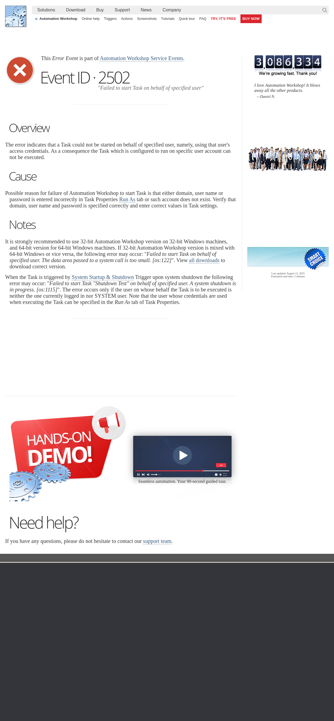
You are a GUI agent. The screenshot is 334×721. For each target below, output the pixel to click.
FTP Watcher (170, 590)
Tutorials (167, 19)
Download (75, 10)
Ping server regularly (269, 677)
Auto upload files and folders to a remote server (50, 671)
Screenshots (147, 19)
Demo (116, 629)
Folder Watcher (172, 584)
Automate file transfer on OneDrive (281, 665)
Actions (127, 19)
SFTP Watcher (171, 597)
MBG (213, 610)
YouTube (112, 701)
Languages (19, 584)
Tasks (116, 603)
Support (122, 10)
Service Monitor (172, 629)
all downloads (204, 260)
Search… (325, 10)
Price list (216, 603)
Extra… (165, 643)
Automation (123, 569)
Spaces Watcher (173, 623)
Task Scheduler (172, 577)
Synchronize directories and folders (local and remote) (55, 665)
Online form (276, 584)
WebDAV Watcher (174, 603)
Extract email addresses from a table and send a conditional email (166, 665)
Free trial (61, 577)
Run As (127, 199)
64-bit (58, 610)
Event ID (123, 558)
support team (157, 541)
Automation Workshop (58, 19)
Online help (91, 19)
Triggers (110, 19)
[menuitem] (46, 10)
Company (172, 10)
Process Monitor (173, 636)
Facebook (130, 701)
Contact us (275, 577)
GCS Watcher (171, 616)
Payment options (223, 597)
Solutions (46, 10)
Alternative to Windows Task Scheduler (43, 677)
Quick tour (187, 19)
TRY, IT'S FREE (223, 19)
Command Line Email (72, 590)
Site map (17, 590)
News (146, 10)
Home (16, 569)
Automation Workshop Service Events (141, 58)
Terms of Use (21, 577)
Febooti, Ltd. (15, 16)
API (114, 610)
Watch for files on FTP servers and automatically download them (164, 671)
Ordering (218, 569)
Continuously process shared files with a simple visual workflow (163, 677)
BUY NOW (251, 19)
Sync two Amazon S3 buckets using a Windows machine (158, 684)
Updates (61, 597)
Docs (105, 558)
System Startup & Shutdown (103, 277)
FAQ (202, 19)
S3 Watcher (169, 610)
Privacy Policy (278, 590)
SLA (269, 597)
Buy (100, 10)
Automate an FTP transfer (274, 671)
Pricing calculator (224, 590)
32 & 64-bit (63, 603)
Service (143, 558)
